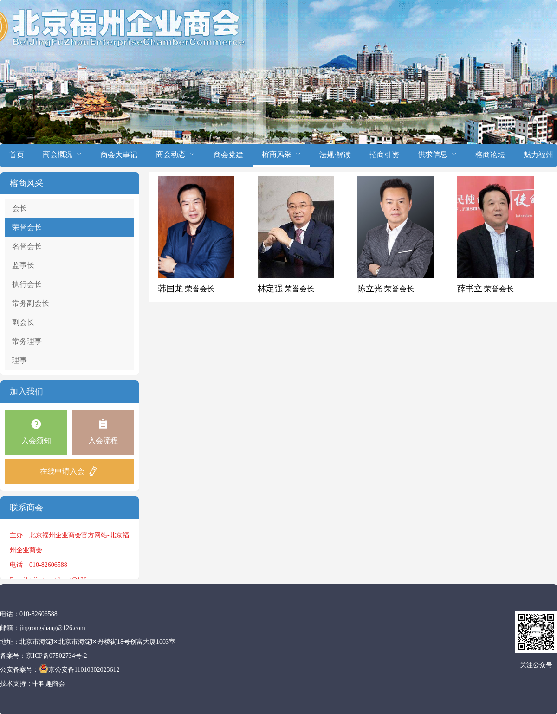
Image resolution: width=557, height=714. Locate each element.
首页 (16, 155)
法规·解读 (335, 155)
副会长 (23, 322)
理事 (19, 360)
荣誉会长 (27, 227)
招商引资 (384, 155)
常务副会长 (30, 303)
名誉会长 (27, 246)
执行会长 (27, 284)
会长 (19, 208)
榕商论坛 (490, 155)
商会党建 (228, 155)
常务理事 (27, 341)
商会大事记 (118, 155)
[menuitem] (16, 155)
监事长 (23, 265)
